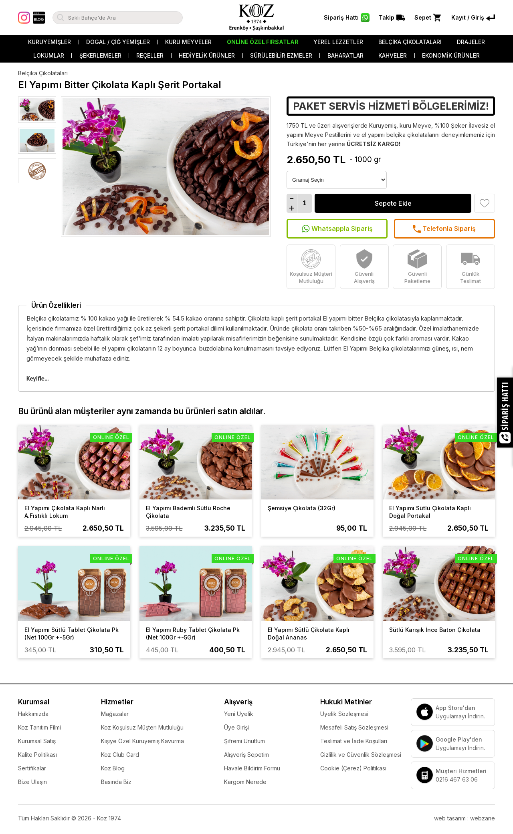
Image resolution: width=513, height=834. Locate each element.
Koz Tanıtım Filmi (39, 727)
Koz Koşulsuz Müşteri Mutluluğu (142, 727)
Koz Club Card (120, 754)
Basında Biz (116, 781)
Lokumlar (48, 55)
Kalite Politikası (37, 754)
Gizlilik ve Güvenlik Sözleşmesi (360, 754)
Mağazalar (115, 713)
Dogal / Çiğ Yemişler (118, 41)
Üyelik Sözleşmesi (344, 713)
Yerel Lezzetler (338, 41)
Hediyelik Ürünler (207, 55)
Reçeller (150, 55)
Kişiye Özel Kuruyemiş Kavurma (142, 741)
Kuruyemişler (49, 41)
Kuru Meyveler (188, 41)
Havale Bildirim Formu (252, 768)
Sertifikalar (32, 768)
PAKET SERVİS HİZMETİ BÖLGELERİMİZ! (391, 106)
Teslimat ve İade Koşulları (353, 741)
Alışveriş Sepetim (246, 754)
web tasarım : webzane (464, 818)
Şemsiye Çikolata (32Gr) (301, 508)
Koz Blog (113, 768)
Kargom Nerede (245, 781)
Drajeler (471, 41)
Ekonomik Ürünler (451, 55)
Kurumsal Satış (37, 741)
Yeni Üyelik (238, 713)
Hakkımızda (33, 713)
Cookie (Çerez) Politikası (353, 768)
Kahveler (392, 55)
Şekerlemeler (100, 55)
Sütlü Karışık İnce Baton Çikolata (435, 629)
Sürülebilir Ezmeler (281, 55)
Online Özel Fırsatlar (263, 41)
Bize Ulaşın (32, 781)
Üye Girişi (236, 727)
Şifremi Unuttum (244, 741)
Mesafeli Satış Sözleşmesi (354, 727)
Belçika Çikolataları (410, 41)
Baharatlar (345, 55)
